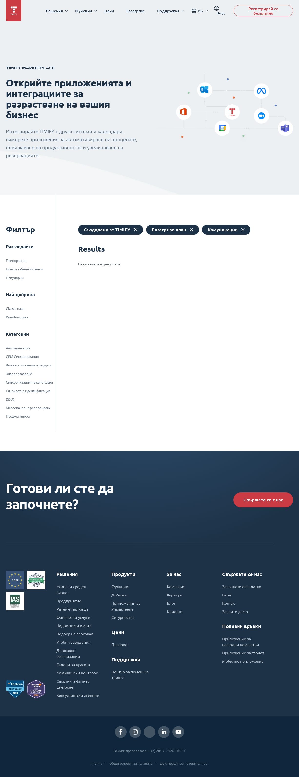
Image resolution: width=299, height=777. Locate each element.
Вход (226, 595)
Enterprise (135, 11)
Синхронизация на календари (29, 382)
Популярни (15, 278)
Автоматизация (18, 348)
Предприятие (68, 601)
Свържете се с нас (263, 499)
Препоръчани (16, 261)
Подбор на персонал (74, 634)
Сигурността (122, 617)
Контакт (229, 603)
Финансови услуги (73, 617)
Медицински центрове (77, 673)
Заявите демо (235, 611)
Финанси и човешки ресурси (28, 365)
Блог (171, 603)
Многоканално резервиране (28, 408)
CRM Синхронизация (22, 357)
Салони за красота (73, 664)
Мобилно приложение (243, 661)
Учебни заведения (73, 642)
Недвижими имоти (74, 626)
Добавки (119, 595)
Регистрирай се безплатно (263, 10)
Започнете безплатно (241, 587)
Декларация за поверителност (184, 763)
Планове (119, 645)
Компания (176, 587)
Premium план (17, 317)
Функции (119, 587)
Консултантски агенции (77, 695)
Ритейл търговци (72, 609)
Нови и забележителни (24, 269)
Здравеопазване (19, 374)
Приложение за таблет (243, 653)
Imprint (96, 763)
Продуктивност (18, 416)
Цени (109, 11)
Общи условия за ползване (131, 763)
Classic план (15, 309)
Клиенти (175, 611)
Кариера (174, 595)
